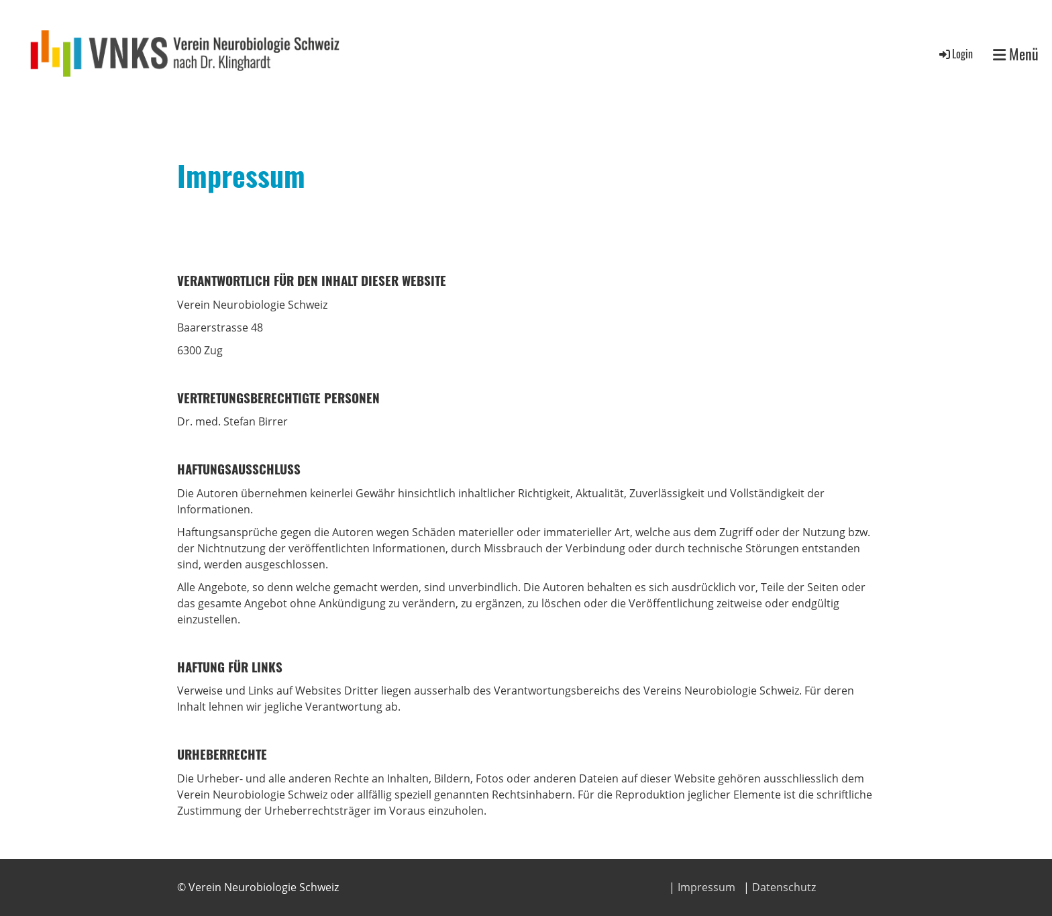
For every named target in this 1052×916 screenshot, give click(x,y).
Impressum (706, 887)
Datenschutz (784, 887)
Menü (1016, 53)
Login (955, 54)
